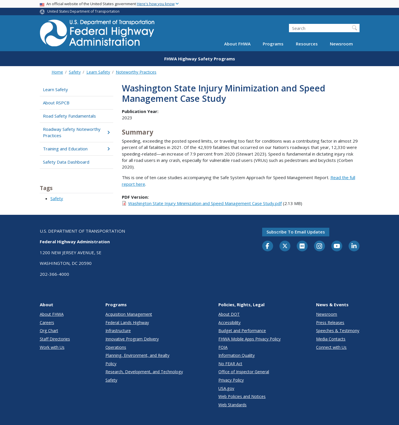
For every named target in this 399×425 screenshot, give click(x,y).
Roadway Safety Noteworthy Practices (76, 132)
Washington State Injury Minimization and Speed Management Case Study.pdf (205, 203)
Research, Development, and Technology (144, 371)
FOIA (223, 347)
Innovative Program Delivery (132, 339)
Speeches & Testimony (337, 330)
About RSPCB (56, 103)
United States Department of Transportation (83, 11)
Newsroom (341, 44)
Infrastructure (118, 330)
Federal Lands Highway (127, 322)
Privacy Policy (231, 380)
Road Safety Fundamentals (69, 116)
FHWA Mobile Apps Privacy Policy (249, 339)
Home (57, 72)
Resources (307, 44)
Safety (75, 72)
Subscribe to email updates (295, 232)
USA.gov (226, 388)
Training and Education (76, 149)
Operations (115, 347)
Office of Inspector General (243, 371)
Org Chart (49, 330)
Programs (273, 44)
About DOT (229, 314)
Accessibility (229, 322)
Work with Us (52, 347)
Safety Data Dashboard (66, 162)
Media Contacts (330, 339)
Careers (47, 322)
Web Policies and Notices (242, 396)
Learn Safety (98, 72)
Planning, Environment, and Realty (137, 355)
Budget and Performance (242, 330)
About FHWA (237, 44)
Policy (110, 363)
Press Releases (330, 322)
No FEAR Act (230, 363)
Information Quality (236, 355)
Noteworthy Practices (136, 72)
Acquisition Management (128, 314)
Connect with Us (331, 347)
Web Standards (232, 404)
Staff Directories (55, 339)
